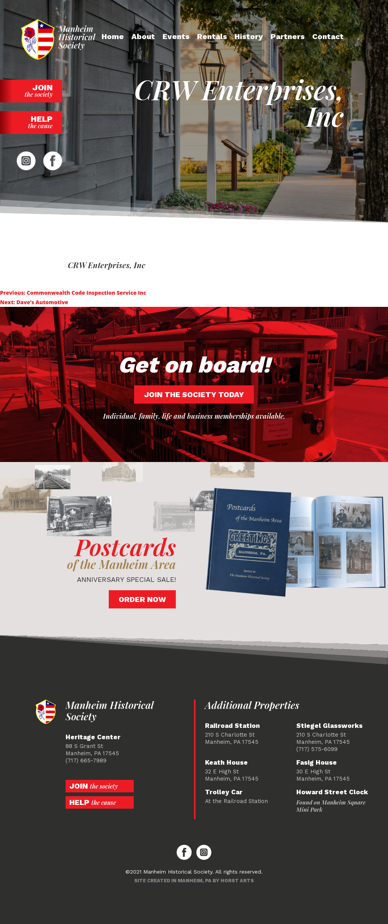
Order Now (142, 599)
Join (31, 90)
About (143, 36)
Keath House (226, 762)
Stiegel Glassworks (329, 725)
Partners (288, 36)
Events (176, 36)
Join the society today (194, 394)
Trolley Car (223, 792)
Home (113, 36)
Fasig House (316, 762)
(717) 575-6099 (317, 749)
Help (31, 122)
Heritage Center (93, 737)
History (249, 36)
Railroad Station (232, 725)
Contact (328, 36)
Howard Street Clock (332, 792)
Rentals (212, 36)
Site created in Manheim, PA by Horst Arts (194, 880)
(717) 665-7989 (86, 760)
